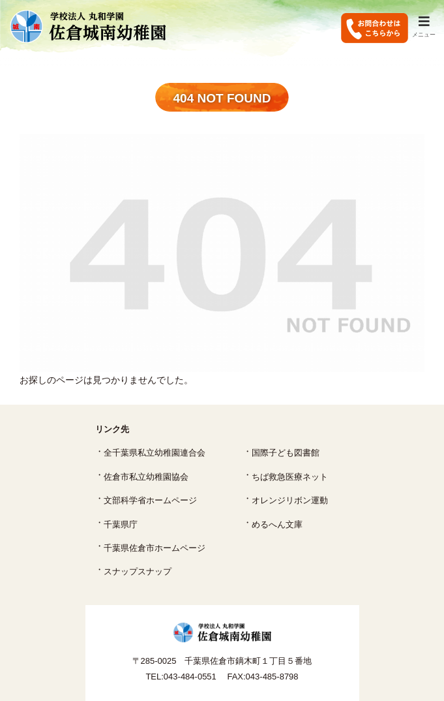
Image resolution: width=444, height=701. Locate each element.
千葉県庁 (121, 524)
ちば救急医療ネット (290, 477)
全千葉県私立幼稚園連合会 (154, 453)
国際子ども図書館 (285, 453)
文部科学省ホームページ (150, 500)
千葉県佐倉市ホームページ (154, 548)
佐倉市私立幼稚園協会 (146, 477)
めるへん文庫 (277, 524)
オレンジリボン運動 (290, 500)
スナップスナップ (137, 571)
